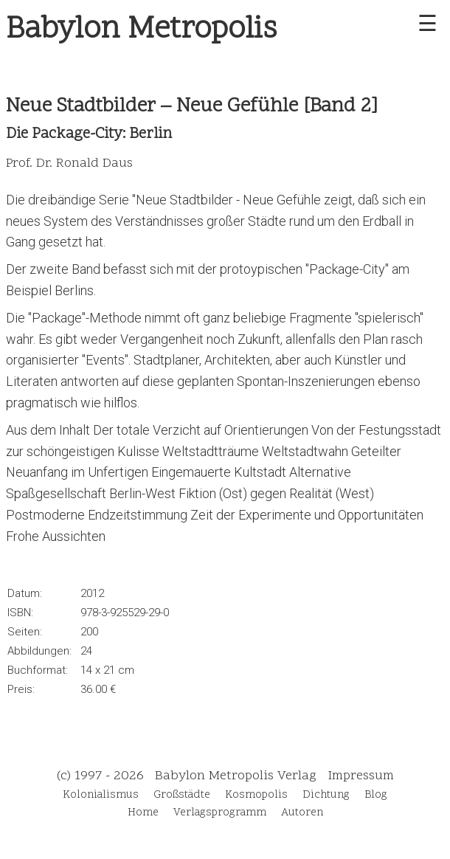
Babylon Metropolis (141, 30)
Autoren (302, 813)
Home (143, 813)
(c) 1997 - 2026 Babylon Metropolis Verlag (186, 776)
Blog (375, 795)
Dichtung (326, 795)
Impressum (361, 776)
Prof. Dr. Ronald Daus (69, 163)
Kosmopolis (256, 795)
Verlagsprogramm (219, 813)
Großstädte (181, 795)
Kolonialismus (101, 795)
